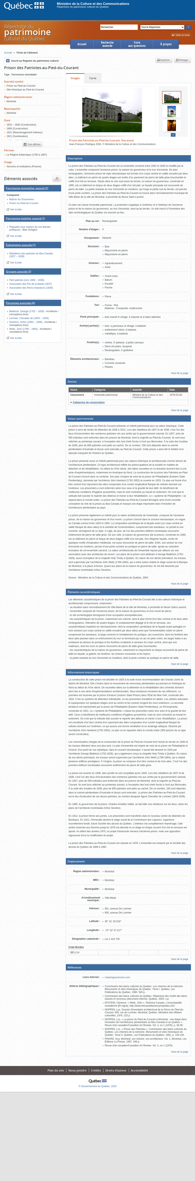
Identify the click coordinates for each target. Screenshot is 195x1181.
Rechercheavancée (107, 44)
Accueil (81, 44)
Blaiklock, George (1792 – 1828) (27, 311)
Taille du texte (181, 35)
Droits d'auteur (116, 1070)
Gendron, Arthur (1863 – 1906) (26, 322)
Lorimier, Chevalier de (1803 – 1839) (29, 318)
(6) (20, 303)
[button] (128, 158)
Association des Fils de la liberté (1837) (30, 284)
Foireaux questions (137, 44)
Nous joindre (77, 1070)
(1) (25, 218)
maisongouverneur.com (117, 977)
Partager (182, 60)
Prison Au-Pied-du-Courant (23, 203)
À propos (166, 44)
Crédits (96, 1070)
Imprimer (163, 60)
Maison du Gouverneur (21, 199)
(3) (18, 271)
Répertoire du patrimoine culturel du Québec (83, 6)
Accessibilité (139, 1070)
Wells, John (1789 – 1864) (23, 329)
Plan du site (56, 1070)
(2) (27, 188)
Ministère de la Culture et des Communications (93, 3)
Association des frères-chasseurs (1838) (31, 287)
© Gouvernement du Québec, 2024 (98, 1086)
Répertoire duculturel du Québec (27, 32)
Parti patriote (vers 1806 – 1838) (26, 280)
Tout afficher (32, 144)
